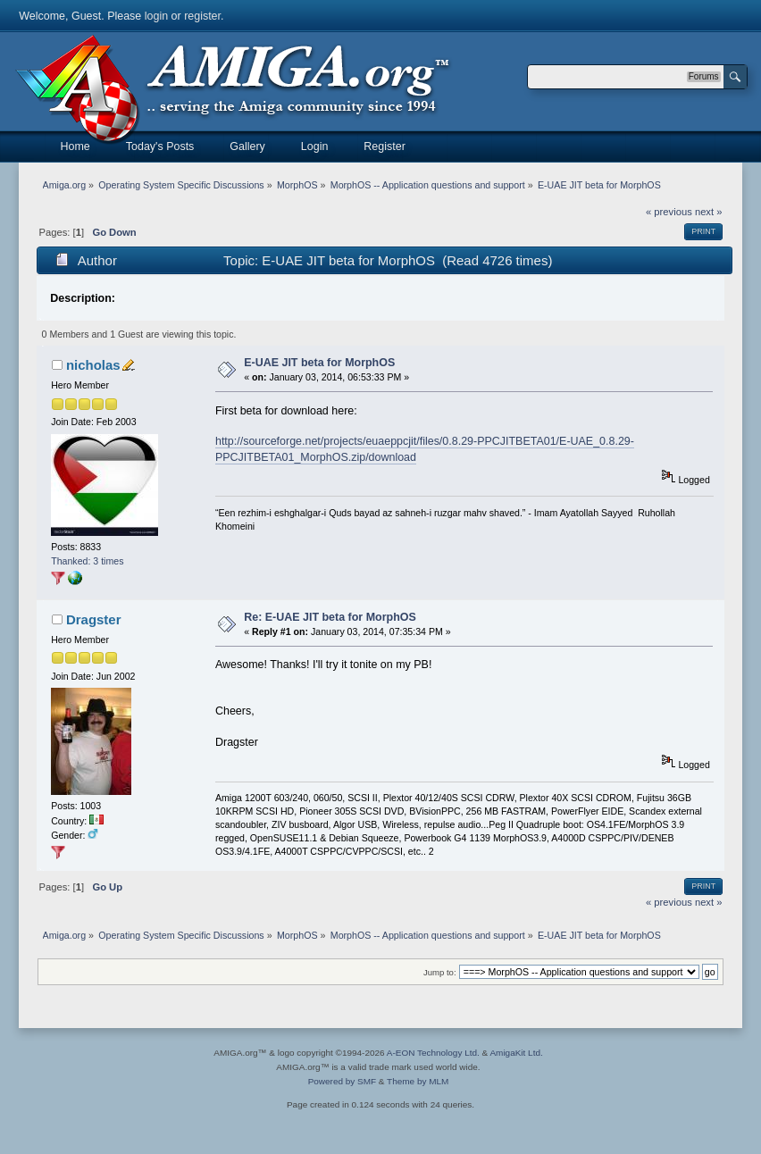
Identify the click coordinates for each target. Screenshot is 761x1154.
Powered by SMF (342, 1081)
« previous (669, 211)
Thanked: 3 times (87, 561)
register (202, 16)
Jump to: (439, 972)
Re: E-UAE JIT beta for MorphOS (330, 617)
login (156, 16)
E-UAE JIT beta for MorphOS (319, 362)
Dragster (93, 619)
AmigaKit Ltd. (515, 1053)
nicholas (93, 364)
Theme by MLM (417, 1081)
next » (709, 211)
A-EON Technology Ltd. (433, 1053)
